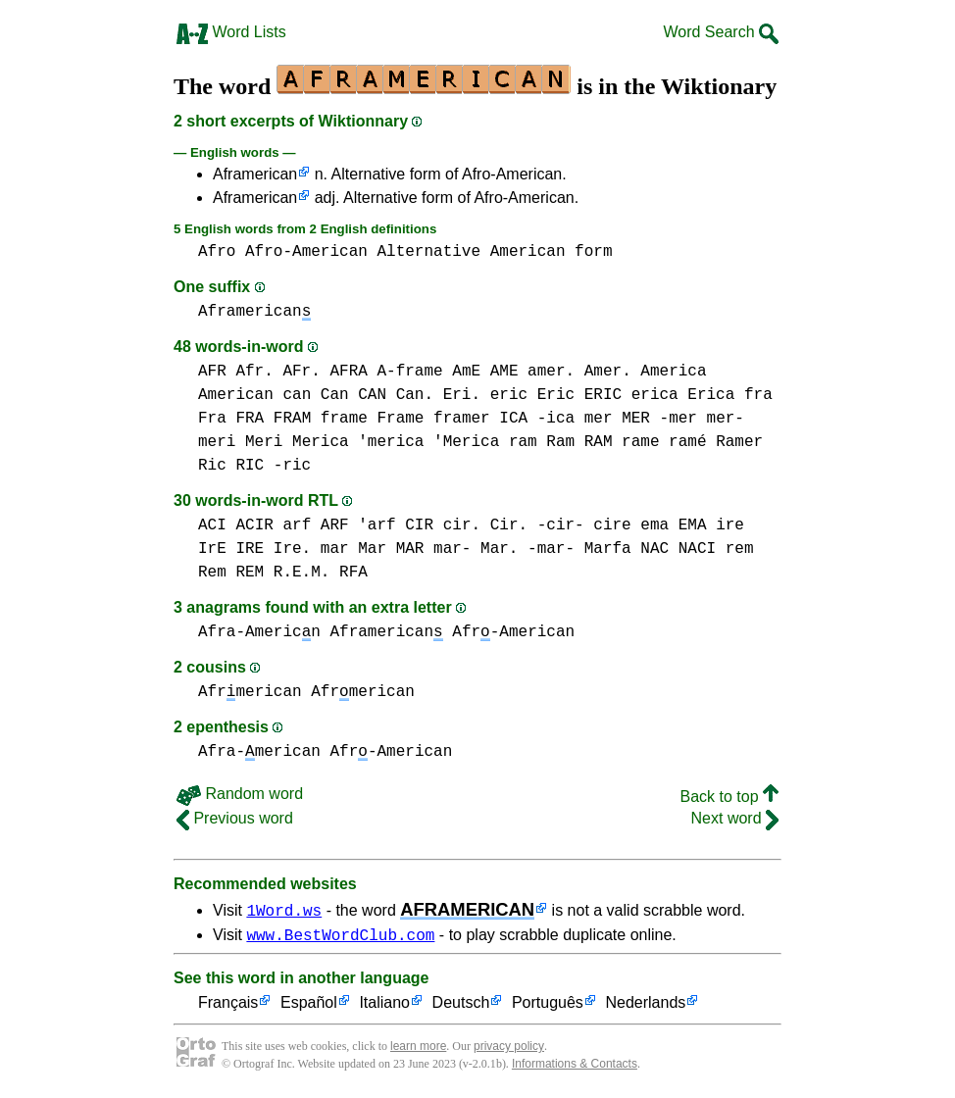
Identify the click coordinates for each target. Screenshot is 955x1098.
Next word (735, 818)
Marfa (607, 549)
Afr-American (513, 632)
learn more (418, 1049)
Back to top (729, 796)
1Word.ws (284, 910)
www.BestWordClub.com (340, 937)
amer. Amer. (579, 371)
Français (228, 1006)
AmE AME (485, 371)
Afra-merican (259, 752)
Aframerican (255, 174)
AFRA (348, 371)
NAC (654, 549)
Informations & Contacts (574, 1066)
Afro (216, 252)
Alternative (428, 252)
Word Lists (231, 32)
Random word (239, 793)
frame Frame (373, 418)
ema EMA (673, 525)
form (593, 252)
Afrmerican (250, 692)
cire (611, 525)
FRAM (292, 418)
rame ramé (664, 442)
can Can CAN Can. (357, 395)
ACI (212, 525)
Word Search (721, 32)
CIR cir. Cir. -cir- (494, 525)
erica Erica (683, 395)
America (673, 371)
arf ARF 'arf (338, 525)
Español (308, 1006)
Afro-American (306, 252)
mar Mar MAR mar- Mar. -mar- (448, 549)
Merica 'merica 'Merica (395, 442)
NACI (697, 549)
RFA (353, 572)
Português (547, 1006)
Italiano (384, 1006)
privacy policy (509, 1049)
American (528, 252)
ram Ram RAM (561, 442)
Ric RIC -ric (254, 465)
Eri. (461, 395)
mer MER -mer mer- (664, 418)
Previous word (234, 818)
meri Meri (240, 442)
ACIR (254, 525)
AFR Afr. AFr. (259, 371)
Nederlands (645, 1006)
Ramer (739, 442)
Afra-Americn (259, 632)
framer (461, 418)
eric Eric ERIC (556, 395)
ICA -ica (537, 418)
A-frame (409, 371)
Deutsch (461, 1006)
